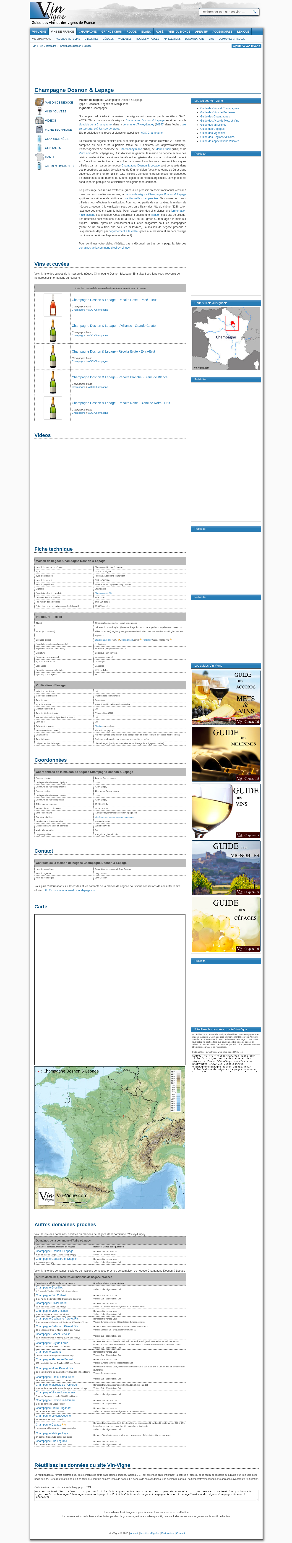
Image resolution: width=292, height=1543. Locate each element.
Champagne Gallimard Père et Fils (57, 1326)
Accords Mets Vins (68, 39)
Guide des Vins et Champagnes (219, 108)
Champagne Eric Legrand (51, 1441)
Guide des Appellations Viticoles (219, 141)
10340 (159, 124)
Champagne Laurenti (48, 1351)
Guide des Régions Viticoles (217, 137)
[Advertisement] (146, 68)
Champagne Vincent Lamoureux (55, 1392)
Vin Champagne (41, 39)
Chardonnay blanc (131, 149)
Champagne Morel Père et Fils (54, 1368)
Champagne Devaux (48, 1424)
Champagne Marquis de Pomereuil (57, 1384)
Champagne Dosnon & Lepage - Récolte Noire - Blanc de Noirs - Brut (121, 403)
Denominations (194, 39)
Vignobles (125, 39)
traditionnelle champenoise (141, 198)
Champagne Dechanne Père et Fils (57, 1318)
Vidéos (50, 120)
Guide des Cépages (212, 128)
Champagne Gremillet (49, 1287)
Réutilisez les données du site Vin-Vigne (82, 1465)
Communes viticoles (232, 39)
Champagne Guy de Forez (52, 1343)
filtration (155, 214)
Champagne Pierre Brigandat (53, 1408)
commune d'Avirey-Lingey (138, 124)
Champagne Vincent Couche (53, 1415)
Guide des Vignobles (213, 133)
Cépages (108, 39)
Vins (211, 39)
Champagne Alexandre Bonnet (54, 1359)
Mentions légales (150, 1533)
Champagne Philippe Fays (52, 1433)
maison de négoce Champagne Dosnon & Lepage (155, 194)
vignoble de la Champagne (95, 124)
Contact (180, 1533)
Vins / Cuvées (56, 111)
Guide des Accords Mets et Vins (219, 120)
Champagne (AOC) (103, 593)
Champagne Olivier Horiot (51, 1303)
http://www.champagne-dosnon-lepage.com (114, 817)
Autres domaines (59, 166)
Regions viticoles (147, 39)
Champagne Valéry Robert (52, 1310)
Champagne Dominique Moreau (55, 1400)
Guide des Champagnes (215, 116)
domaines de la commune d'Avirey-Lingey (104, 247)
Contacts (53, 148)
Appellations (172, 39)
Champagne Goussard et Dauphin (56, 1258)
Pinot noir (85, 153)
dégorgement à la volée (123, 231)
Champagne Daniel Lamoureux (55, 1377)
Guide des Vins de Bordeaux (217, 112)
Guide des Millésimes (213, 124)
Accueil (134, 1533)
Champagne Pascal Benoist (53, 1334)
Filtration (99, 726)
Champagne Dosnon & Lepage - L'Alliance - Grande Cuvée (114, 325)
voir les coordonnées (106, 128)
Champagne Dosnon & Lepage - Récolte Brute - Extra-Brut (113, 351)
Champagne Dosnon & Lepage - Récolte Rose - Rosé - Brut (114, 300)
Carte (50, 157)
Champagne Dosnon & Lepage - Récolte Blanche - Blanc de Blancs (119, 377)
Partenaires (167, 1533)
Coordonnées (56, 138)
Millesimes (91, 39)
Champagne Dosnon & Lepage (144, 120)
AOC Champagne (152, 132)
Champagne (79, 309)
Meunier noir (163, 149)
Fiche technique (58, 129)
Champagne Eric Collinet (51, 1295)
